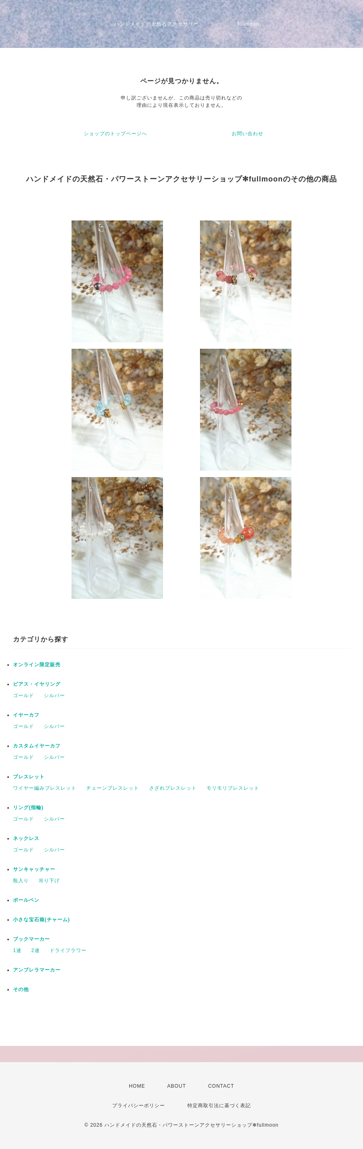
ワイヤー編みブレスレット (44, 788)
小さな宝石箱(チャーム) (41, 919)
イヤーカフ (26, 715)
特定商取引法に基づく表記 (219, 1105)
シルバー (54, 695)
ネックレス (26, 838)
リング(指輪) (28, 807)
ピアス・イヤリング (37, 684)
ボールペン (26, 900)
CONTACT (221, 1086)
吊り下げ (49, 880)
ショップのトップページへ (115, 133)
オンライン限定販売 (37, 664)
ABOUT (176, 1086)
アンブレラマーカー (37, 970)
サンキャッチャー (34, 869)
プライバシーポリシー (138, 1105)
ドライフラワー (68, 950)
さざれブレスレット (173, 788)
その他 (21, 989)
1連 (17, 950)
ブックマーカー (31, 939)
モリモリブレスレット (232, 788)
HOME (137, 1086)
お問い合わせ (247, 133)
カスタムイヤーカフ (37, 746)
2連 (35, 950)
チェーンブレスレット (112, 788)
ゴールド (23, 695)
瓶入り (21, 880)
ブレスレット (29, 777)
